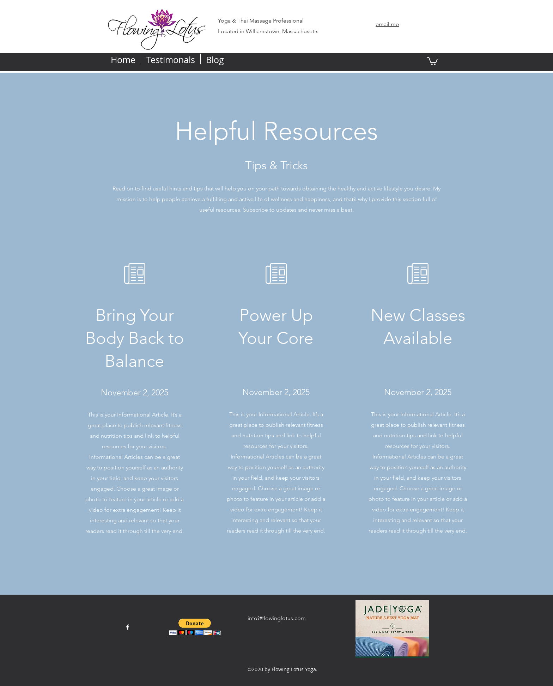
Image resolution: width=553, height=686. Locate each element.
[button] (432, 60)
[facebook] (430, 33)
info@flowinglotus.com (277, 618)
